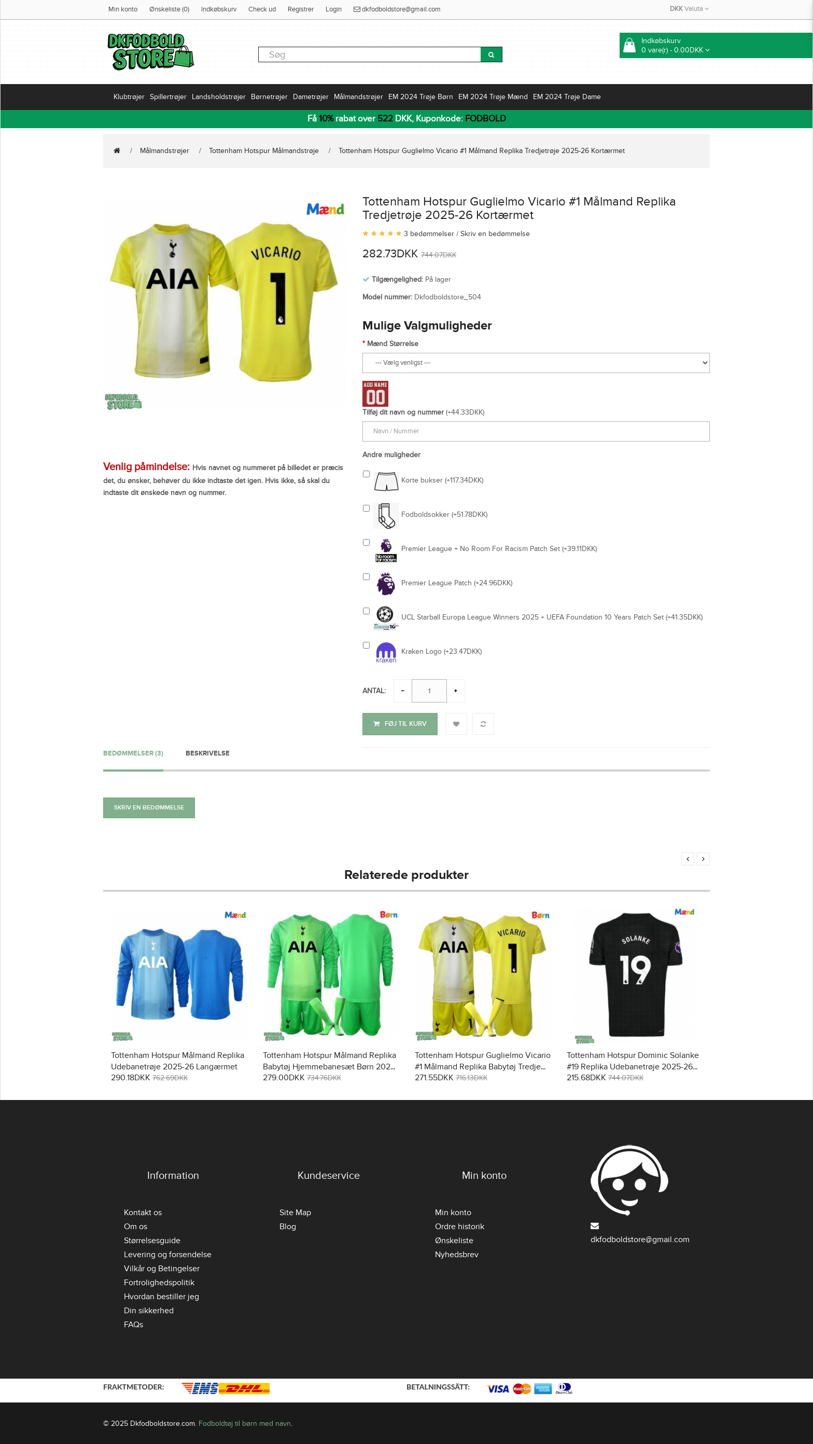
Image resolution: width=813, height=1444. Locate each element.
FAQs (133, 1323)
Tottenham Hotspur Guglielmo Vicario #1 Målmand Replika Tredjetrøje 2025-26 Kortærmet (482, 150)
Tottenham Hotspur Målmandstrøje (264, 150)
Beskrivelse (208, 752)
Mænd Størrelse (392, 343)
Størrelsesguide (152, 1239)
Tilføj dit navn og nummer (403, 412)
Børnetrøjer (269, 96)
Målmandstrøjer (358, 96)
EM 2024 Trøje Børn (420, 96)
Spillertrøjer (168, 96)
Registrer (301, 9)
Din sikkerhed (149, 1309)
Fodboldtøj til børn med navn (245, 1422)
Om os (135, 1225)
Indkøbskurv (218, 9)
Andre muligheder (391, 454)
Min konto (122, 9)
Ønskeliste (454, 1239)
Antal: (374, 690)
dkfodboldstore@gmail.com (397, 9)
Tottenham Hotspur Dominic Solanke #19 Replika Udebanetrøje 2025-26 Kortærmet (633, 1065)
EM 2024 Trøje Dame (567, 96)
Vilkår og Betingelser (162, 1267)
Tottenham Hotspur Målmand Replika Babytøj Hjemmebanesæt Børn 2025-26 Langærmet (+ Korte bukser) (330, 1065)
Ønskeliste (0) (169, 9)
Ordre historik (459, 1225)
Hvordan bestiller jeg (161, 1295)
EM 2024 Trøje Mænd (493, 96)
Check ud (262, 9)
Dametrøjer (311, 96)
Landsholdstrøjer (219, 96)
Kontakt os (143, 1211)
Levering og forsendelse (168, 1253)
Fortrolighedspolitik (159, 1281)
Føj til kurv (400, 724)
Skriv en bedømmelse (495, 233)
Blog (287, 1225)
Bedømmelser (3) (133, 752)
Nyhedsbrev (457, 1253)
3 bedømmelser (429, 233)
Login (334, 9)
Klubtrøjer (129, 96)
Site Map (295, 1211)
